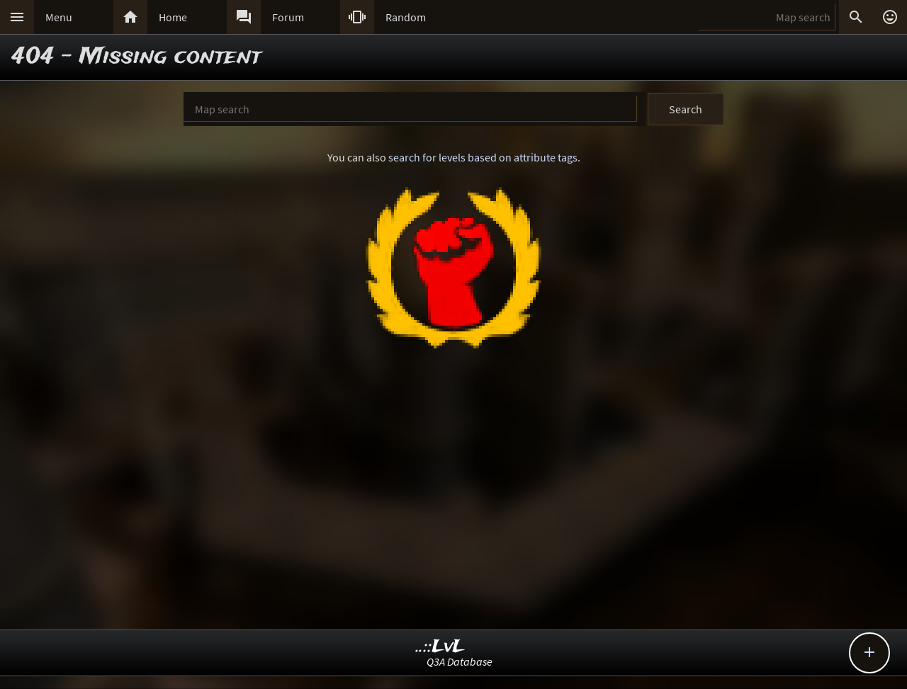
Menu (58, 17)
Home (173, 17)
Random (405, 17)
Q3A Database (459, 661)
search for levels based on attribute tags (483, 157)
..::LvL (440, 646)
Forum (288, 17)
